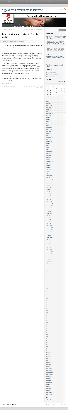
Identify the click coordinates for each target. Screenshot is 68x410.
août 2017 (49, 235)
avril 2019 (49, 195)
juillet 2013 (49, 334)
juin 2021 (49, 143)
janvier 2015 (49, 298)
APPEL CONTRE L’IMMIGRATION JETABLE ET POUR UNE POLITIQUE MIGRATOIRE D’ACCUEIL (56, 37)
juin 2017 (49, 239)
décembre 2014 (50, 300)
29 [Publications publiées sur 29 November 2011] (50, 94)
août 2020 (49, 163)
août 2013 (49, 332)
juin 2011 (49, 384)
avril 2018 (49, 219)
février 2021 (49, 151)
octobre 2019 (49, 183)
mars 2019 (49, 197)
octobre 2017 (49, 231)
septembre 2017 (50, 233)
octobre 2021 (49, 135)
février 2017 (49, 247)
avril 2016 (49, 267)
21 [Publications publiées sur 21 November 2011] (47, 92)
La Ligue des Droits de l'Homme (53, 74)
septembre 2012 (50, 354)
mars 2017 (49, 245)
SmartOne (48, 404)
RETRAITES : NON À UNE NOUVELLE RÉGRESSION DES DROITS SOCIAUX (55, 53)
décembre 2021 (50, 131)
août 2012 (49, 356)
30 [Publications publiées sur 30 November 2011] (53, 94)
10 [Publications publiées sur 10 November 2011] (56, 88)
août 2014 (49, 308)
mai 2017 (49, 241)
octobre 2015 (49, 279)
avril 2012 (49, 364)
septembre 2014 (50, 306)
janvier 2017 (49, 249)
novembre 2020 (50, 157)
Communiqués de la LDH (8, 83)
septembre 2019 (50, 185)
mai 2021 (49, 145)
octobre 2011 (49, 376)
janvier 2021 (49, 153)
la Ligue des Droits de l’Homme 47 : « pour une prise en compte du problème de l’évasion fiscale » (56, 65)
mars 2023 (49, 101)
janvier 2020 (49, 177)
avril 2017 (49, 243)
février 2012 (49, 368)
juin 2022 (49, 119)
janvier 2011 (49, 394)
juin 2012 (49, 360)
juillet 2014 (49, 310)
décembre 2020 (50, 155)
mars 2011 (49, 390)
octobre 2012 (49, 352)
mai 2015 (49, 290)
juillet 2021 (49, 141)
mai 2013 (49, 338)
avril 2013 (49, 340)
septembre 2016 (50, 257)
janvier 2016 (49, 273)
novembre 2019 (50, 181)
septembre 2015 (50, 281)
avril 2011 (49, 388)
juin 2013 (49, 336)
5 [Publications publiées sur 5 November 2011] (61, 86)
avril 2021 (49, 147)
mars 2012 (49, 366)
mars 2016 (49, 269)
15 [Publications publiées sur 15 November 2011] (50, 90)
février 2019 (49, 199)
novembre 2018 (50, 205)
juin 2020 (49, 167)
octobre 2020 (49, 159)
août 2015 (49, 283)
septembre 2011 (50, 378)
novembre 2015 (50, 277)
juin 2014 (49, 312)
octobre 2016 (49, 255)
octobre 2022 (49, 111)
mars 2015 (49, 293)
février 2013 (49, 344)
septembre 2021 (50, 137)
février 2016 (49, 271)
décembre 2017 (50, 227)
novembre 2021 (50, 133)
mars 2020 (49, 173)
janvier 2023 (49, 105)
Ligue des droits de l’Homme (22, 10)
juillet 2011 (49, 382)
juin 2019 (49, 191)
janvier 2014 (49, 322)
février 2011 (49, 392)
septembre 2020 (50, 161)
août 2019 (49, 187)
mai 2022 (49, 121)
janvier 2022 (49, 129)
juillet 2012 (49, 358)
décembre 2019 (50, 179)
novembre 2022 (50, 109)
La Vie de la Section (51, 76)
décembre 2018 (50, 203)
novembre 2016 (50, 253)
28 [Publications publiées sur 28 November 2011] (47, 94)
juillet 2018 (49, 213)
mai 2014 (49, 314)
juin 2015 (49, 288)
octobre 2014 (49, 304)
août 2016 (49, 259)
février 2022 (49, 127)
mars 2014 (49, 318)
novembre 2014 (50, 302)
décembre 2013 (50, 324)
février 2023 (49, 103)
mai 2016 (49, 265)
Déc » (49, 96)
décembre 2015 (50, 275)
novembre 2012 (50, 350)
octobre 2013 (49, 328)
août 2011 (49, 380)
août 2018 (49, 211)
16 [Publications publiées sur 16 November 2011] (53, 90)
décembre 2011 (50, 372)
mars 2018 (49, 221)
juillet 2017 (49, 237)
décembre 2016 (50, 251)
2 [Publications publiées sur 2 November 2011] (53, 86)
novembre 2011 (50, 374)
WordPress (64, 404)
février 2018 (49, 223)
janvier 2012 (49, 370)
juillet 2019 (49, 189)
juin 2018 (49, 215)
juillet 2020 (49, 165)
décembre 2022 (50, 107)
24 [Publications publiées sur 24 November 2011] (56, 92)
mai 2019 (49, 193)
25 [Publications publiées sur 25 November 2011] (58, 92)
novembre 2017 (50, 229)
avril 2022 (49, 123)
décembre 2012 (50, 348)
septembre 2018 (50, 209)
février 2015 (49, 295)
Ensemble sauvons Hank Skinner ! (9, 29)
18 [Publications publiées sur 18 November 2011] (58, 90)
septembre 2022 (50, 113)
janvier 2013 (49, 346)
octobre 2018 (49, 207)
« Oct (46, 96)
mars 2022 (49, 125)
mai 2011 (49, 386)
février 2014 (49, 320)
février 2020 (49, 175)
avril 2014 (49, 316)
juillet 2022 (49, 117)
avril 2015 (49, 292)
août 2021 (49, 139)
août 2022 (49, 115)
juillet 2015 (49, 285)
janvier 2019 (49, 201)
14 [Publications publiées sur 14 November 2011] (47, 90)
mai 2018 (49, 217)
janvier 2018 (49, 225)
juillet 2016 (49, 261)
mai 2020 (49, 169)
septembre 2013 (50, 330)
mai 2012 (49, 362)
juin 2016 (49, 263)
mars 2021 (49, 149)
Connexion (49, 399)
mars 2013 (49, 342)
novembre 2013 (50, 326)
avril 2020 (49, 171)
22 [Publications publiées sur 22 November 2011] (50, 92)
